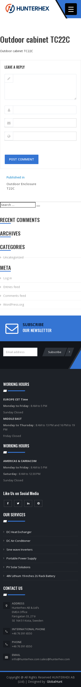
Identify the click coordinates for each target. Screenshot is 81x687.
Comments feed (14, 296)
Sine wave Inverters (19, 549)
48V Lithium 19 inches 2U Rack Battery (30, 576)
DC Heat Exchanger (19, 532)
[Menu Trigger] (71, 9)
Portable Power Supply (21, 558)
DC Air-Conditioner (18, 541)
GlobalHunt (54, 681)
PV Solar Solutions (18, 567)
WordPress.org (13, 304)
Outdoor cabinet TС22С (16, 51)
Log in (7, 278)
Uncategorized (13, 257)
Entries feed (11, 287)
